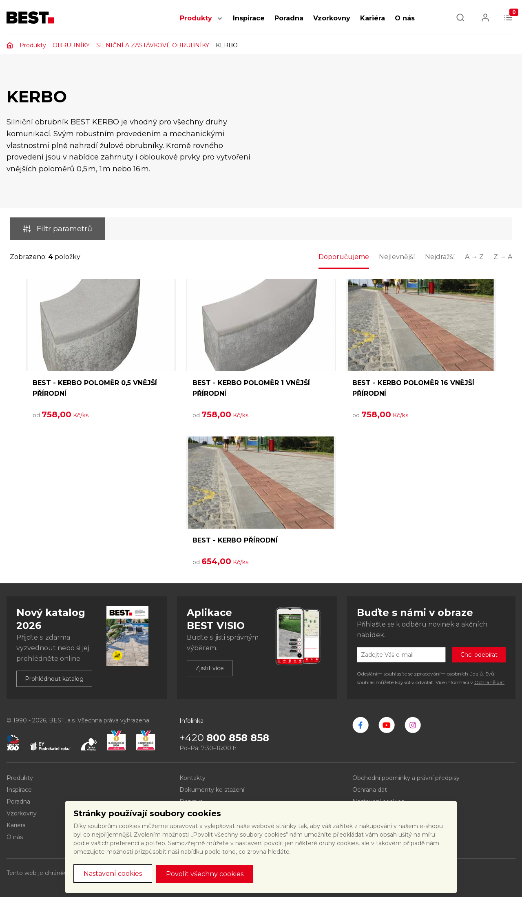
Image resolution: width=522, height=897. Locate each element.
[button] (220, 22)
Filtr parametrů (57, 228)
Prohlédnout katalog (54, 678)
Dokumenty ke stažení (211, 789)
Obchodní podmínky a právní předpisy (406, 778)
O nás (405, 18)
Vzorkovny (331, 18)
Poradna (288, 18)
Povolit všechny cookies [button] (204, 874)
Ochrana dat (369, 789)
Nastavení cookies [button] (113, 873)
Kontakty (192, 778)
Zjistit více (209, 668)
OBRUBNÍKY (71, 45)
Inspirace (249, 18)
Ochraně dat (489, 682)
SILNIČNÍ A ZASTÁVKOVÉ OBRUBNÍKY (152, 45)
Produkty (196, 18)
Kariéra (372, 18)
